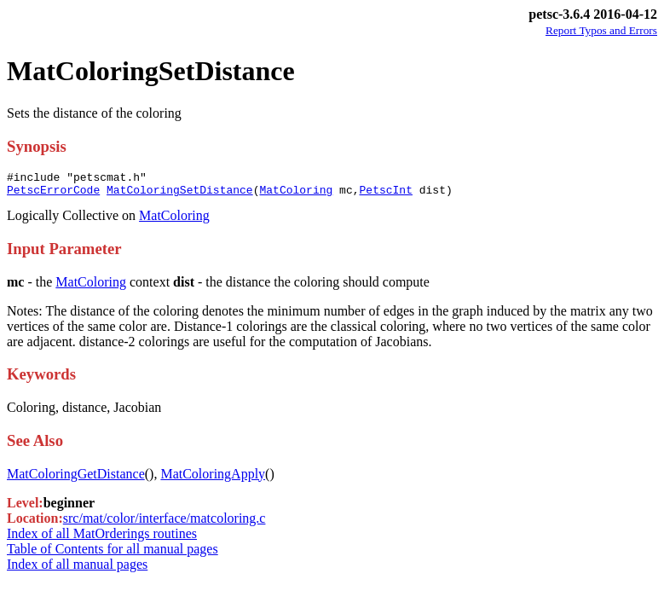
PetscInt (385, 194)
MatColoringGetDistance (76, 479)
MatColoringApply (212, 479)
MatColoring (295, 194)
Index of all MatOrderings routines (102, 538)
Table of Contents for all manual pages (112, 554)
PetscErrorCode (53, 194)
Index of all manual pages (77, 569)
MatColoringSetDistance (180, 194)
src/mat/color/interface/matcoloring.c (164, 523)
